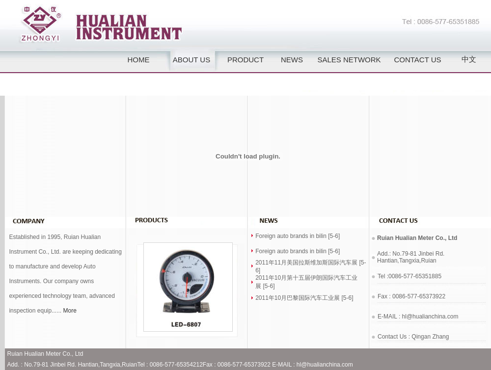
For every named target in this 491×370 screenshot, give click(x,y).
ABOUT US (191, 59)
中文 (469, 59)
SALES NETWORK (349, 59)
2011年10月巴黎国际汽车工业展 (297, 297)
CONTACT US (417, 59)
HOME (139, 59)
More (70, 310)
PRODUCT (245, 59)
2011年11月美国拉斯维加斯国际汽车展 (306, 262)
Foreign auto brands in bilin (291, 236)
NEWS (292, 59)
